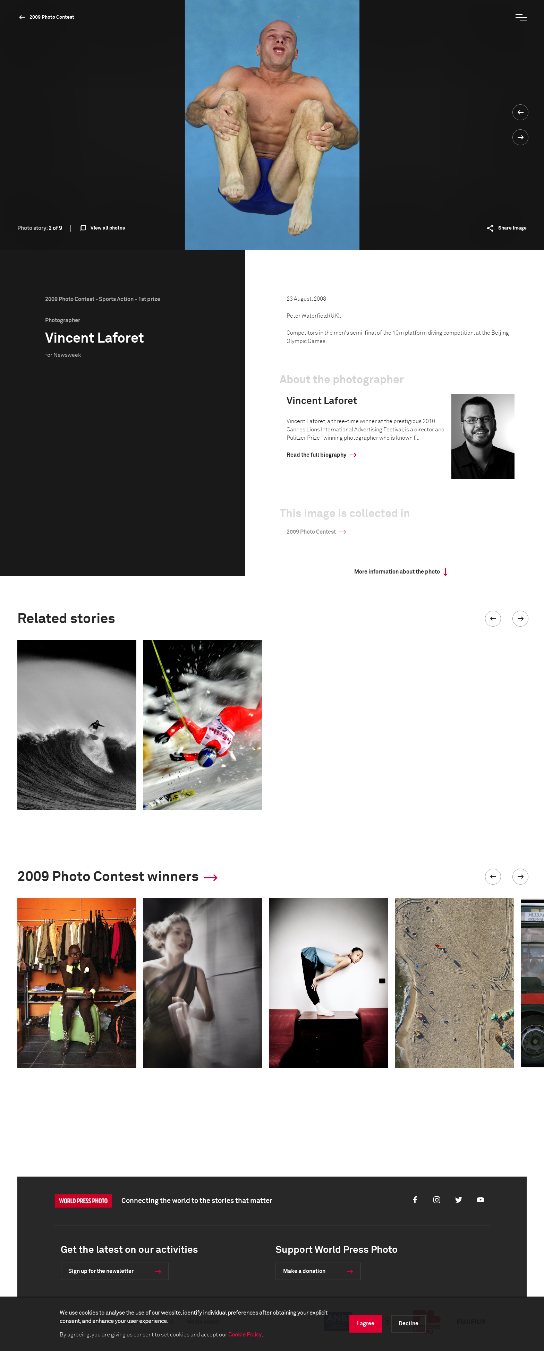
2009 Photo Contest (51, 17)
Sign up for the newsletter (101, 1271)
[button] (493, 619)
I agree (365, 1323)
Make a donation (304, 1271)
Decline (408, 1323)
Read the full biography (316, 455)
